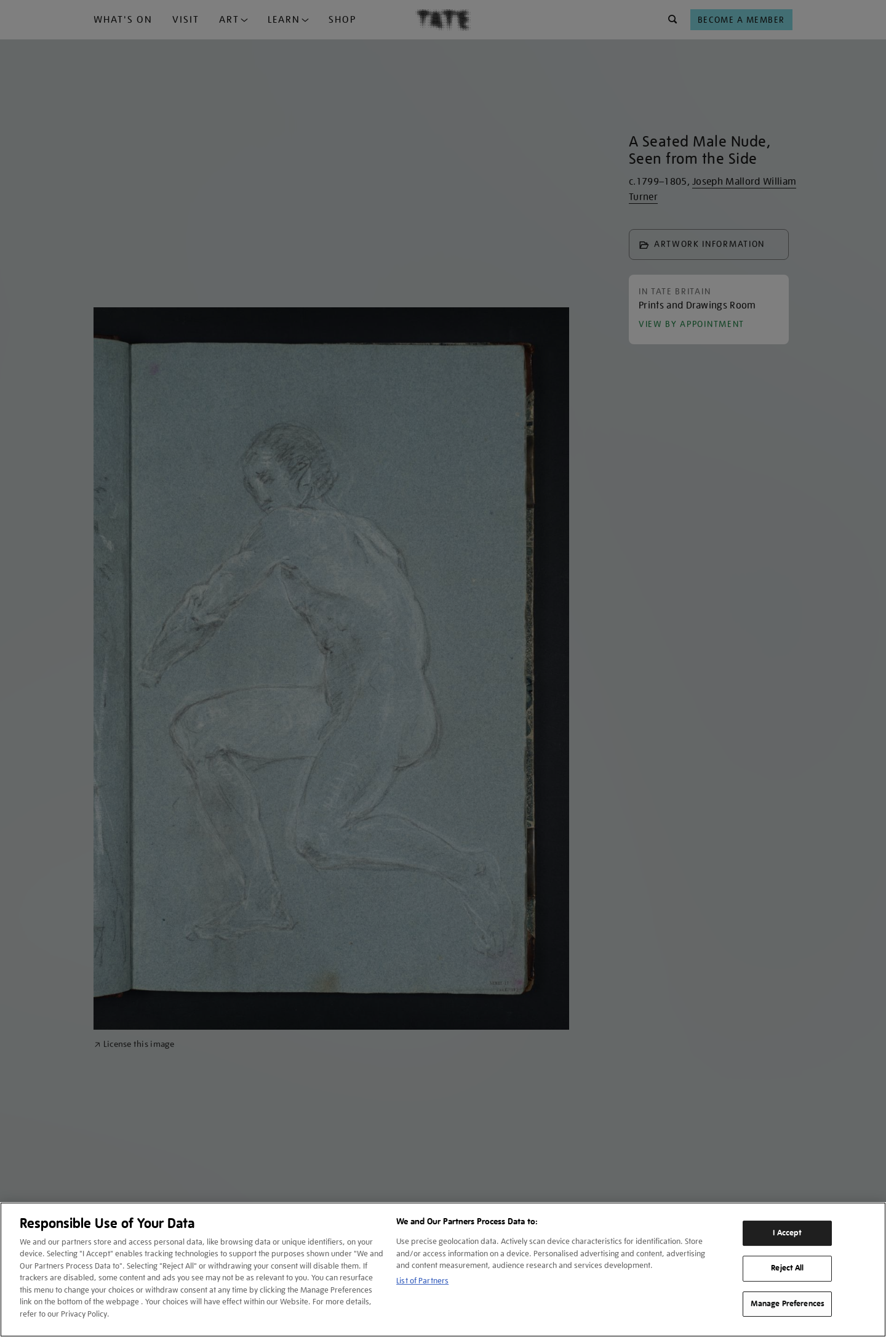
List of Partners (422, 1280)
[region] (443, 1269)
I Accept (787, 1232)
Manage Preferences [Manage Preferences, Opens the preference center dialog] (787, 1303)
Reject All (787, 1268)
